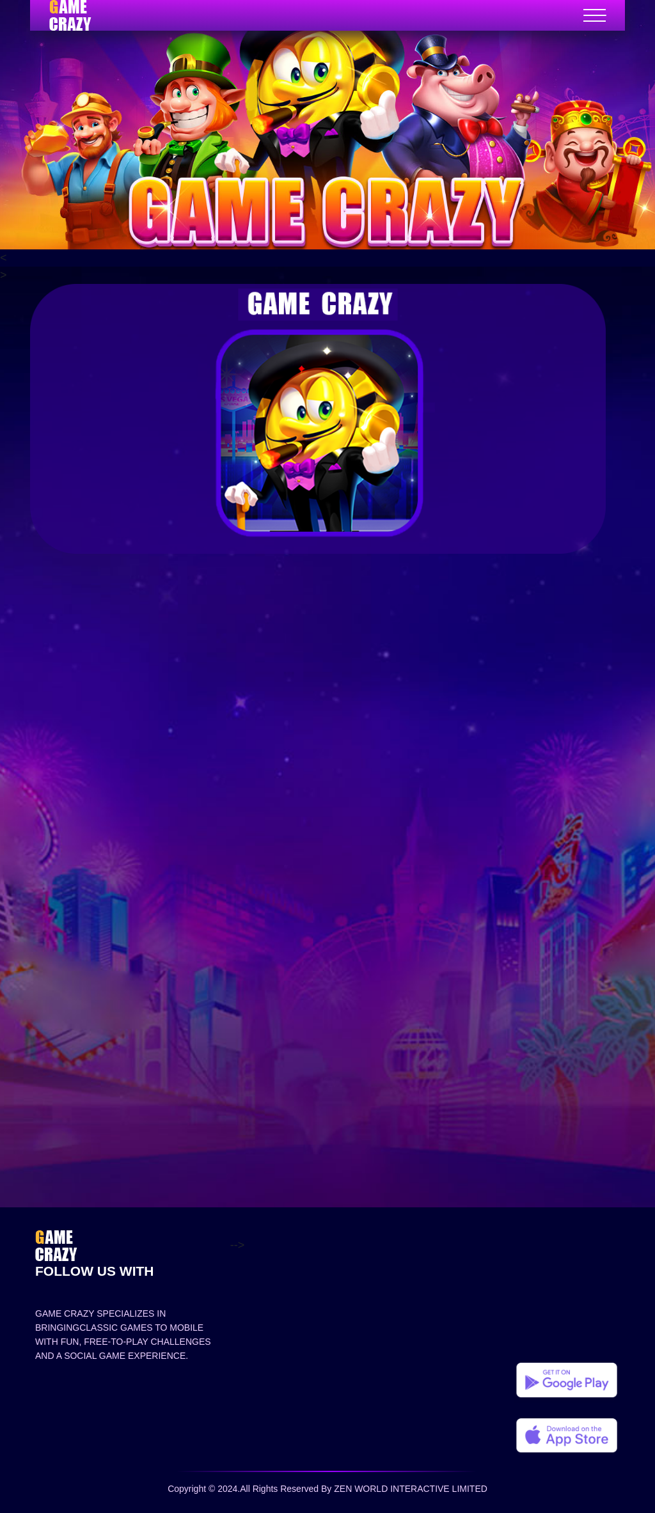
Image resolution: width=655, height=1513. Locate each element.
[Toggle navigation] (594, 15)
